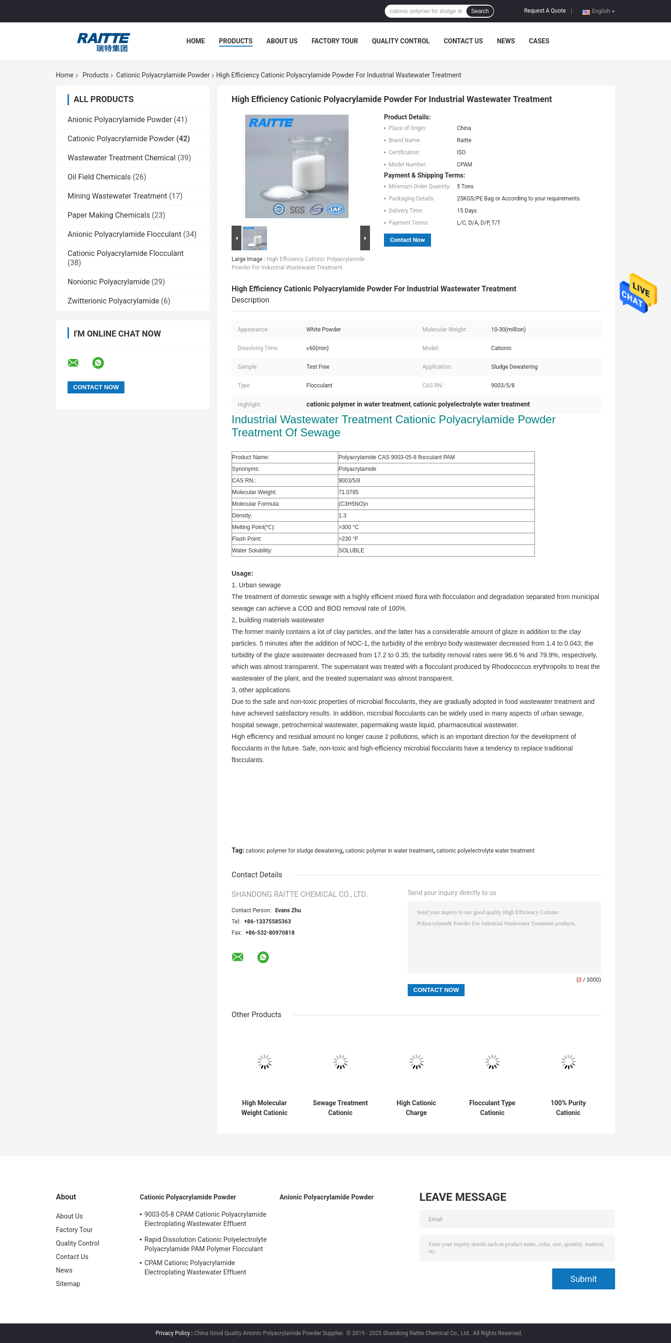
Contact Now (407, 239)
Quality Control (401, 41)
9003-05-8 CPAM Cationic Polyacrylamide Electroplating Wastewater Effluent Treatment (205, 1220)
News (506, 41)
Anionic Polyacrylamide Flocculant (124, 234)
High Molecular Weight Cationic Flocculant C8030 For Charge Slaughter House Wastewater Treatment (264, 1108)
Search (480, 11)
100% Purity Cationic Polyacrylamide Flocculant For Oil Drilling (568, 1108)
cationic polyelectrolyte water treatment (485, 850)
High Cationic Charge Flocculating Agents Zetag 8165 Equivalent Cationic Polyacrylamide (416, 1108)
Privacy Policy (173, 1333)
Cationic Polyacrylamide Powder (163, 75)
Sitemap (68, 1284)
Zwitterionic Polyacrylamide (113, 300)
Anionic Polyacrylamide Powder (120, 119)
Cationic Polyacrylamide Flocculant (126, 253)
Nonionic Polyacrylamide (109, 281)
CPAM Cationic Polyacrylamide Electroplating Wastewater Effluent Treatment (195, 1269)
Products (236, 41)
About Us (282, 41)
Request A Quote (545, 10)
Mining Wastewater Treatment (117, 196)
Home (195, 41)
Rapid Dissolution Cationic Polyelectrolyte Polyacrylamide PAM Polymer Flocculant (205, 1244)
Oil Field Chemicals (99, 176)
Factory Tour (335, 41)
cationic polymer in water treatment (389, 850)
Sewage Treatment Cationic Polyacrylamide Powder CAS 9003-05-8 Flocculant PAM (340, 1108)
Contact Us (463, 41)
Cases (539, 41)
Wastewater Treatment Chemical (122, 157)
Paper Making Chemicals (109, 215)
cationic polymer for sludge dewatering (294, 850)
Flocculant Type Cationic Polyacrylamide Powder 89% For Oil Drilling (492, 1108)
